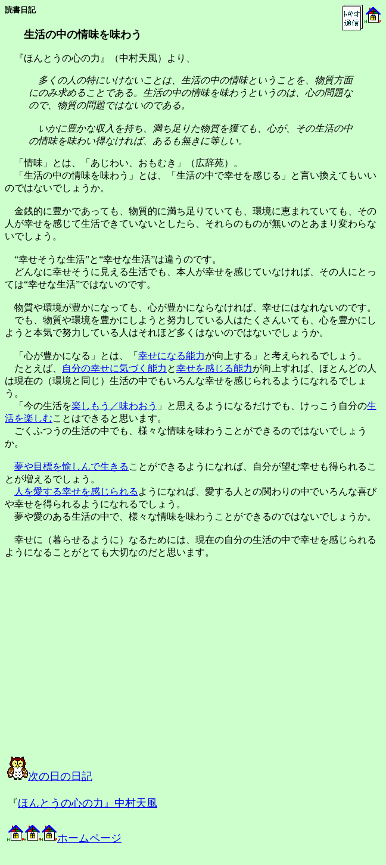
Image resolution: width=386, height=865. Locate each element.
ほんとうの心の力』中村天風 (87, 803)
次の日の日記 (49, 776)
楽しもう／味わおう (114, 406)
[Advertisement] (127, 668)
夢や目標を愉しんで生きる (71, 466)
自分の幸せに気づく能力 (114, 368)
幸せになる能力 (171, 356)
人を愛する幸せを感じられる (76, 491)
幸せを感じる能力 (214, 368)
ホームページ (64, 838)
